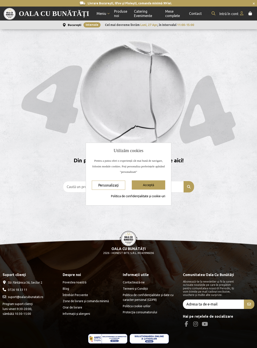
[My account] (231, 13)
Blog (66, 288)
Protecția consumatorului (140, 312)
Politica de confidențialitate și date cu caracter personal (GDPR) (148, 297)
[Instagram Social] (195, 324)
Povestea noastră (74, 282)
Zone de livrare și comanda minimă (86, 301)
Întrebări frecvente (75, 295)
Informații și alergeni (76, 313)
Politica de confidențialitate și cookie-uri (138, 196)
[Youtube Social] (204, 324)
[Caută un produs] (189, 186)
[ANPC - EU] (149, 339)
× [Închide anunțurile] (253, 3)
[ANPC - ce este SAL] (107, 339)
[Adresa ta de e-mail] (213, 304)
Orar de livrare (72, 307)
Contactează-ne (134, 282)
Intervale (92, 24)
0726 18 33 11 (17, 289)
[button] (103, 14)
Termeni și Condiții (135, 288)
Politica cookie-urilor (137, 306)
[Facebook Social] (186, 324)
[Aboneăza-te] (249, 304)
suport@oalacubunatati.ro (25, 297)
